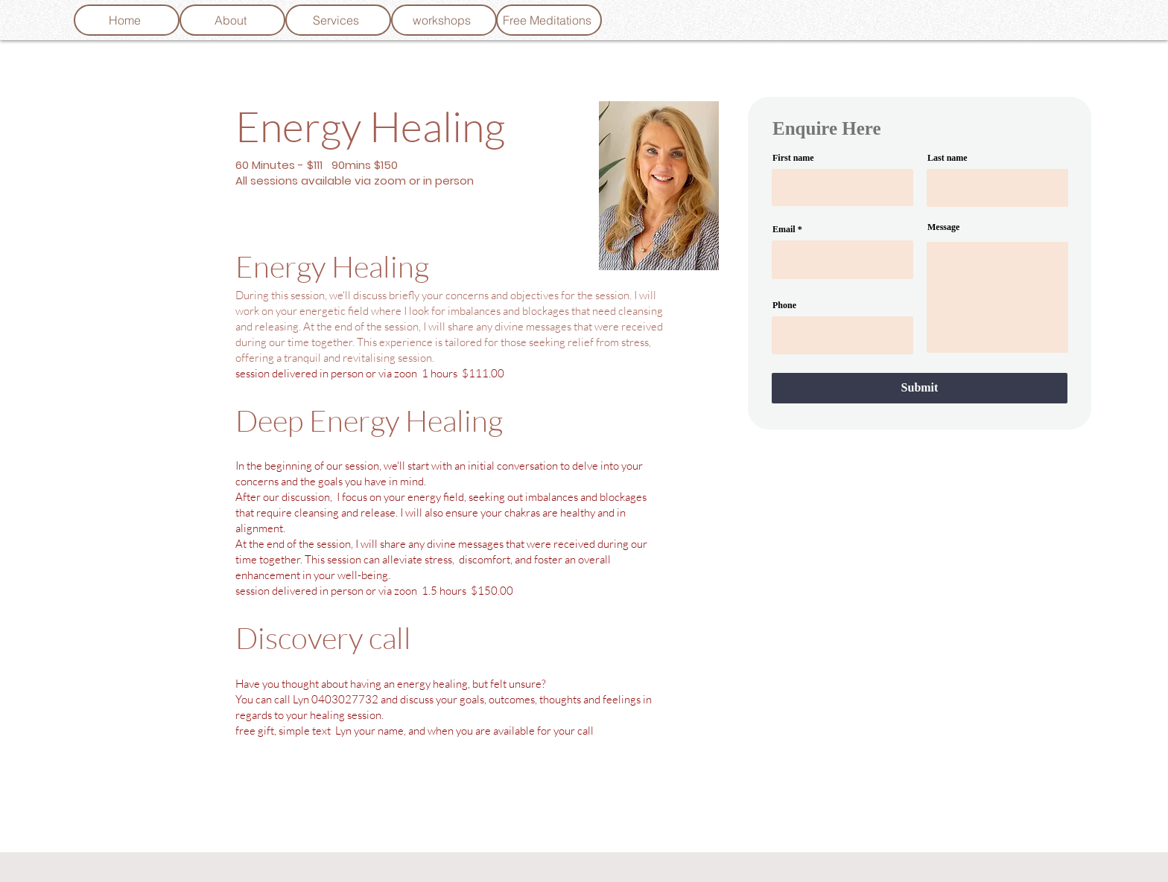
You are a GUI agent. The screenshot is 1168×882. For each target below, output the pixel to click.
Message (943, 227)
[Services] (338, 20)
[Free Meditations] (549, 20)
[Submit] (919, 388)
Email (784, 229)
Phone (784, 305)
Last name (947, 157)
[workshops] (444, 20)
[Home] (127, 20)
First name (793, 157)
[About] (232, 20)
